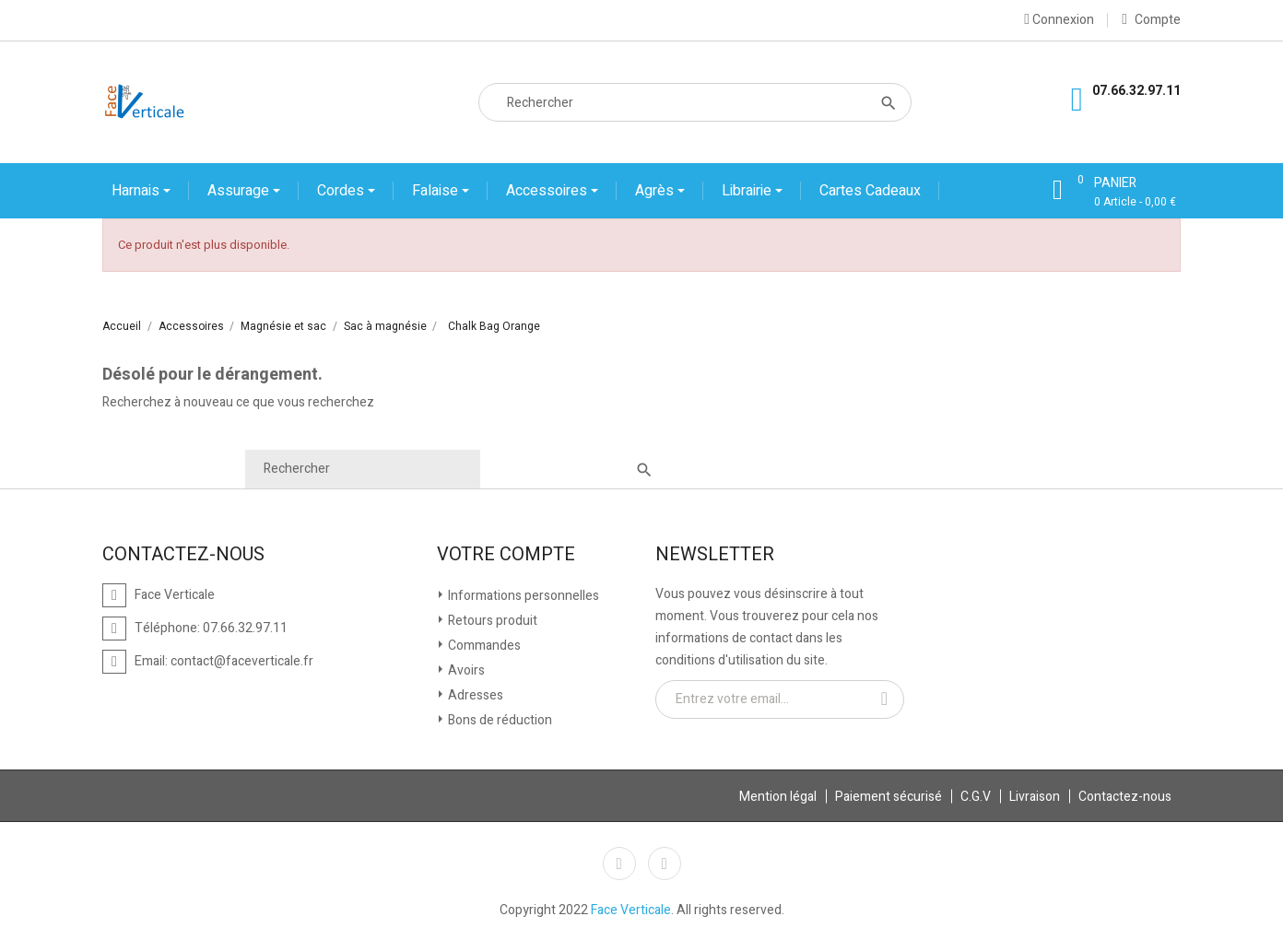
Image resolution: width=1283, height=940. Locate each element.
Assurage (240, 191)
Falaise (437, 191)
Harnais (137, 191)
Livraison (1034, 796)
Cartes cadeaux (870, 191)
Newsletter (714, 555)
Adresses (474, 695)
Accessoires (548, 191)
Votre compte (506, 555)
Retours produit (491, 620)
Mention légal (778, 796)
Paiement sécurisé (888, 796)
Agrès (656, 191)
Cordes (342, 191)
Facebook (619, 863)
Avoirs (465, 670)
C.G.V (975, 796)
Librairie (748, 191)
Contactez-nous (1124, 796)
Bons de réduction (498, 720)
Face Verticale (631, 910)
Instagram (664, 863)
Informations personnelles (522, 595)
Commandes (483, 645)
